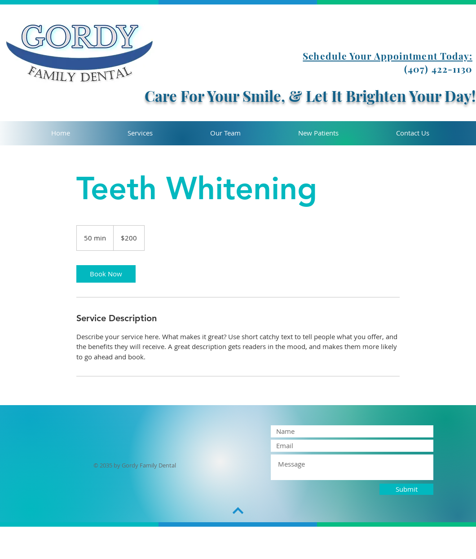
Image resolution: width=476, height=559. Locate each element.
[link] (106, 274)
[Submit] (406, 489)
